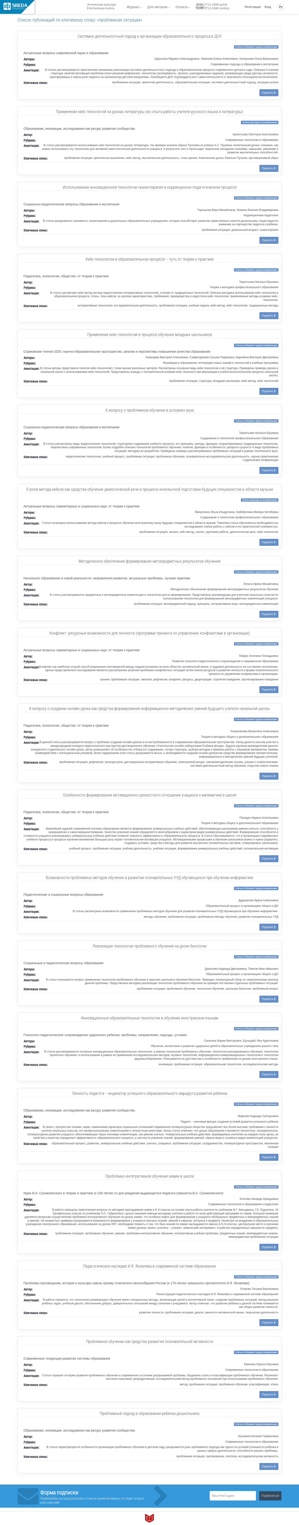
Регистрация (253, 7)
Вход (268, 7)
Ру (280, 7)
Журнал (133, 7)
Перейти (269, 92)
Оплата (182, 7)
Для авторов (157, 7)
